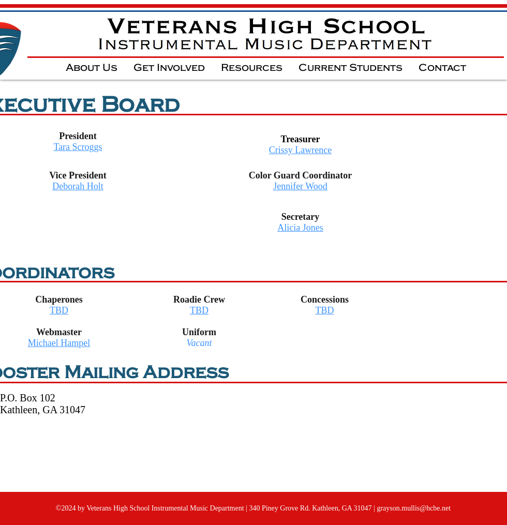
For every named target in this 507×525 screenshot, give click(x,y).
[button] (91, 67)
